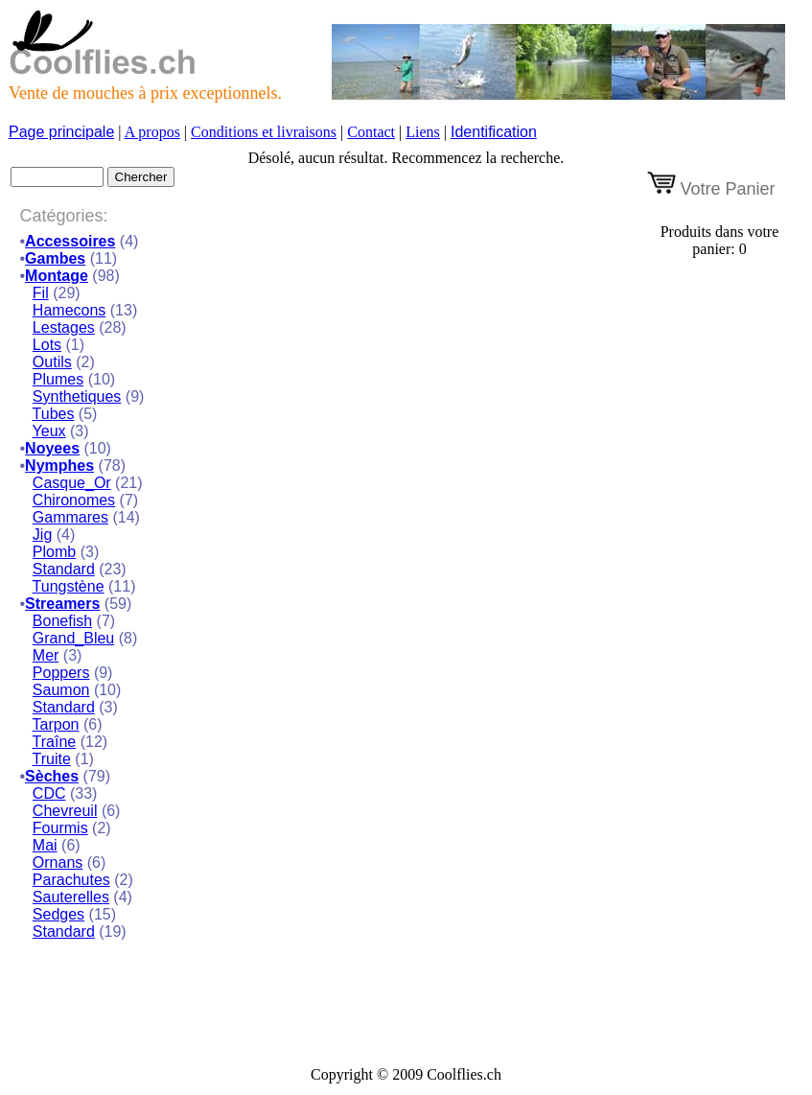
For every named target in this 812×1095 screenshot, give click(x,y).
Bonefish (62, 621)
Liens (423, 132)
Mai (45, 845)
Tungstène (68, 586)
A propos (152, 132)
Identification (494, 132)
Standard (64, 569)
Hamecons (69, 310)
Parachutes (71, 880)
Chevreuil (65, 811)
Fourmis (60, 828)
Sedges (58, 914)
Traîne (55, 742)
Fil (41, 293)
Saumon (61, 690)
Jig (42, 534)
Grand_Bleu (73, 638)
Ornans (57, 862)
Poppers (61, 672)
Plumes (58, 379)
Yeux (49, 431)
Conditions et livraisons (263, 132)
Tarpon (56, 724)
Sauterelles (71, 897)
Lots (47, 345)
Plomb (54, 552)
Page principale (61, 132)
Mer (46, 655)
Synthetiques (77, 396)
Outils (52, 362)
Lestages (64, 327)
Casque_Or (72, 483)
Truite (52, 759)
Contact (371, 132)
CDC (49, 793)
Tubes (54, 414)
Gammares (70, 517)
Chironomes (74, 500)
